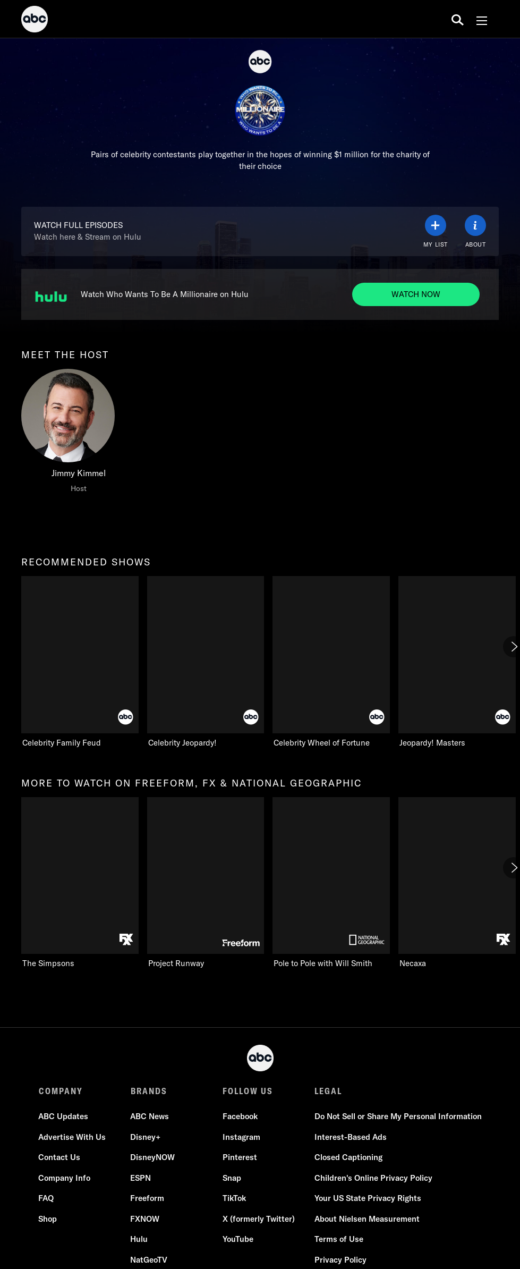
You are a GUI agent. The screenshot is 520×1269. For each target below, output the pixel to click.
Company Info (65, 1178)
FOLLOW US (248, 1091)
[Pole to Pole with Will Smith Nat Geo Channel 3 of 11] (331, 883)
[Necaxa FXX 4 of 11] (457, 883)
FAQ (46, 1198)
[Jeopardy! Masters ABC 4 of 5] (457, 662)
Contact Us (60, 1157)
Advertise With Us (72, 1137)
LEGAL (328, 1091)
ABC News (150, 1116)
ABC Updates (64, 1116)
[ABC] (34, 21)
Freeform (148, 1198)
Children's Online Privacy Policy (373, 1178)
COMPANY (61, 1091)
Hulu (139, 1239)
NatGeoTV (149, 1260)
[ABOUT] (475, 231)
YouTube (238, 1239)
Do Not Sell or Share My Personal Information (398, 1116)
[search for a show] (457, 19)
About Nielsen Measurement (367, 1219)
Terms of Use (338, 1239)
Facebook (240, 1116)
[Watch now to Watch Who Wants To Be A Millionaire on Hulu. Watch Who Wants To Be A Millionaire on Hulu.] (416, 294)
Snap (232, 1178)
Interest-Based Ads (350, 1137)
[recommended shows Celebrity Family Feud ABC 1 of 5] (80, 662)
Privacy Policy (340, 1260)
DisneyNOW (153, 1157)
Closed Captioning (348, 1157)
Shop (48, 1219)
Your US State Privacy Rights (367, 1198)
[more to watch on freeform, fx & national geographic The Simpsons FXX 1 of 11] (80, 883)
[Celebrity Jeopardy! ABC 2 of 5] (206, 662)
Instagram (241, 1137)
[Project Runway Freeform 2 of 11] (206, 883)
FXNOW (145, 1219)
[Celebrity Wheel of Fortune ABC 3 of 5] (331, 662)
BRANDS (149, 1091)
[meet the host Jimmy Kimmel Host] (78, 433)
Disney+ (146, 1137)
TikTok (234, 1198)
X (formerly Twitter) (259, 1219)
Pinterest (240, 1157)
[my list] (435, 231)
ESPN (141, 1178)
